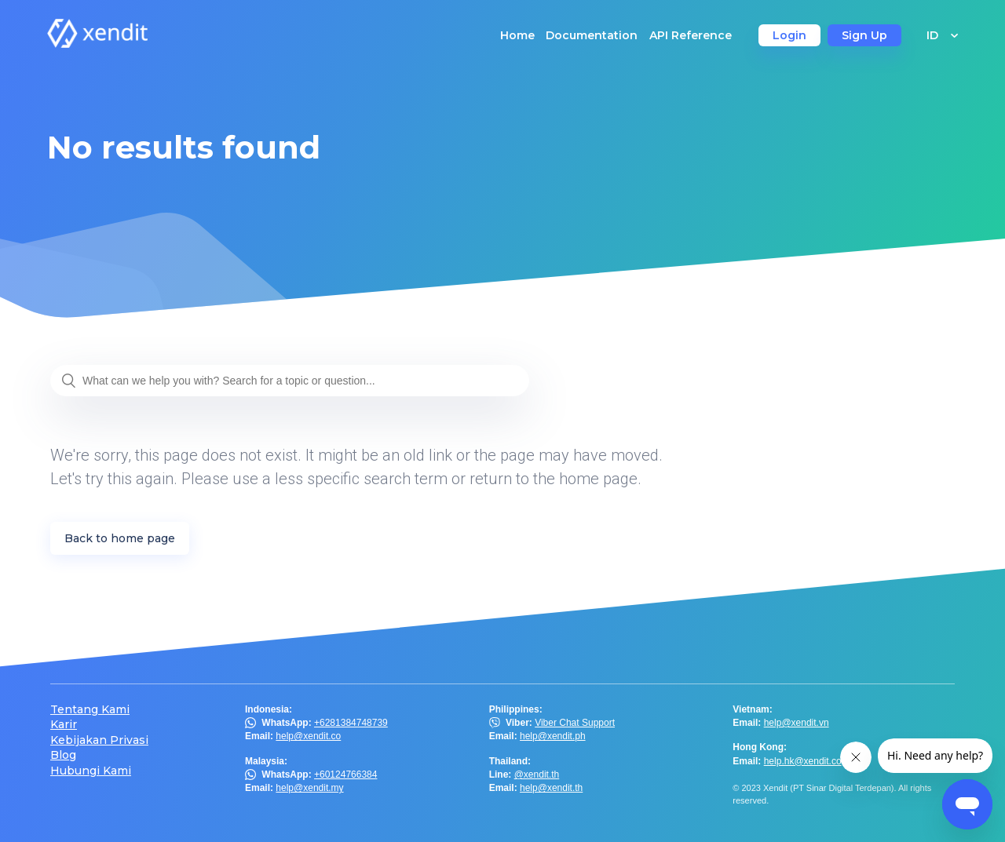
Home (517, 35)
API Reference (690, 35)
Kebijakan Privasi (99, 740)
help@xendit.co (308, 736)
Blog (63, 755)
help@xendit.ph (553, 736)
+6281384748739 (351, 722)
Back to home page (119, 538)
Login (789, 35)
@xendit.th (537, 774)
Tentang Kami (90, 709)
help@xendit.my (309, 787)
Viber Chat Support (575, 722)
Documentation (592, 35)
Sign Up (864, 35)
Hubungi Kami (90, 771)
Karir (63, 724)
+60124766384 (345, 774)
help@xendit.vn (796, 722)
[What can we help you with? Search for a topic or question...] (289, 380)
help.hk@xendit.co (803, 761)
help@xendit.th (551, 787)
